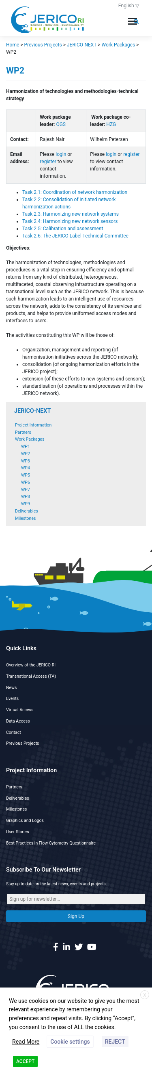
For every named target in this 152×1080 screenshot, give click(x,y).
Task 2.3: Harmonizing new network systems (71, 214)
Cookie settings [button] (70, 1041)
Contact (13, 732)
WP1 (25, 446)
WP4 (25, 468)
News (11, 687)
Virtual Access (19, 709)
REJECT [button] (115, 1041)
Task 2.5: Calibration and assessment (62, 228)
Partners (23, 432)
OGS (61, 124)
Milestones (25, 518)
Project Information (33, 425)
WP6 (25, 482)
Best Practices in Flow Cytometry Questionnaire (51, 843)
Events (12, 698)
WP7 (25, 489)
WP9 (25, 503)
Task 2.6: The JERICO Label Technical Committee (76, 236)
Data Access (18, 721)
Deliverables (26, 511)
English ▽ (128, 5)
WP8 (25, 496)
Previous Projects (22, 743)
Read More (25, 1041)
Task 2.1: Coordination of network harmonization (74, 192)
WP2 (25, 453)
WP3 (25, 461)
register (48, 161)
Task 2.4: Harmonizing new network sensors (70, 221)
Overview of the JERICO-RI (31, 665)
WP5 (25, 475)
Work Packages (29, 439)
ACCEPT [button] (25, 1061)
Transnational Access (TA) (31, 676)
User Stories (17, 831)
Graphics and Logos (25, 820)
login (61, 154)
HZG (111, 124)
